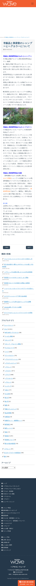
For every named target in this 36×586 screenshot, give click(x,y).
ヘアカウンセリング (11, 363)
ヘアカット (8, 367)
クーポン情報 (9, 336)
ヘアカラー (8, 371)
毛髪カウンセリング (11, 409)
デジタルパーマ (9, 348)
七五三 (7, 390)
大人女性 (7, 394)
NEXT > (29, 247)
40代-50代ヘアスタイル (12, 332)
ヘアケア (7, 374)
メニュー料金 (7, 508)
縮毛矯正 (7, 424)
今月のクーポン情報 (8, 494)
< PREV (6, 247)
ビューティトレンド (8, 501)
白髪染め (7, 416)
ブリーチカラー (9, 355)
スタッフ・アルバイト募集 (13, 344)
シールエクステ (7, 523)
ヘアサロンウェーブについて (11, 486)
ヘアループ (6, 526)
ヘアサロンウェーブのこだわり (12, 488)
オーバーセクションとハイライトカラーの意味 (18, 312)
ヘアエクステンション (11, 359)
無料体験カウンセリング (10, 510)
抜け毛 (7, 401)
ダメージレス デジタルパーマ (11, 513)
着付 (5, 456)
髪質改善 (5, 515)
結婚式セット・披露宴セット (13, 420)
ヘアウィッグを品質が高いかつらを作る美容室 (18, 272)
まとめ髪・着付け (8, 528)
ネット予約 (6, 537)
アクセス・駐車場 (8, 491)
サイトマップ (7, 550)
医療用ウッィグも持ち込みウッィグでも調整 (17, 301)
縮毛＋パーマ (9, 428)
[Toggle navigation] (32, 3)
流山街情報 (8, 413)
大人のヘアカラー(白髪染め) (12, 452)
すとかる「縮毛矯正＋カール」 (12, 518)
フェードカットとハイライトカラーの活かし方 (18, 259)
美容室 (7, 436)
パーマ (7, 351)
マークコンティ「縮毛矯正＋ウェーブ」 (14, 520)
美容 (6, 432)
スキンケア (8, 340)
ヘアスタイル (9, 378)
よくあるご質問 (7, 545)
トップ (5, 483)
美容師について (9, 439)
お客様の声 (6, 542)
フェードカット (8, 325)
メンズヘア (8, 386)
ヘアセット (8, 382)
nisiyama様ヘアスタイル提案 (12, 307)
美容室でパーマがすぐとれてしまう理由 (16, 277)
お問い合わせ (7, 539)
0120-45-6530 (26, 583)
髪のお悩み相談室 (10, 443)
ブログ (6, 329)
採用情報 (5, 547)
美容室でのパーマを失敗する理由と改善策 (17, 283)
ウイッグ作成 (7, 531)
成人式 (7, 397)
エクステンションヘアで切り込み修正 (15, 296)
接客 (6, 405)
